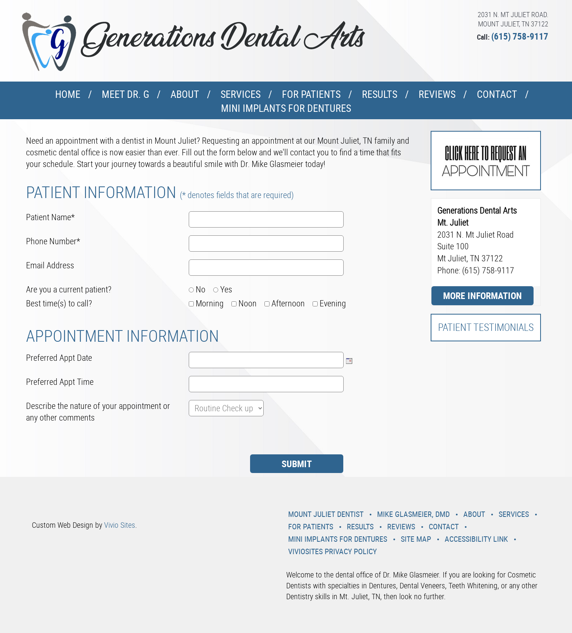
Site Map (416, 539)
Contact (497, 94)
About (184, 94)
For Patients (311, 94)
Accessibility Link (476, 539)
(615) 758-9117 (519, 36)
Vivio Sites (119, 525)
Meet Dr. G (125, 94)
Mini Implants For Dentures (286, 108)
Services (241, 94)
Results (379, 94)
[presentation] (85, 439)
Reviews (437, 94)
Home (67, 94)
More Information (482, 295)
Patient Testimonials (486, 327)
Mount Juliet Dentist (325, 514)
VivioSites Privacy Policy (332, 551)
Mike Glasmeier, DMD (413, 514)
